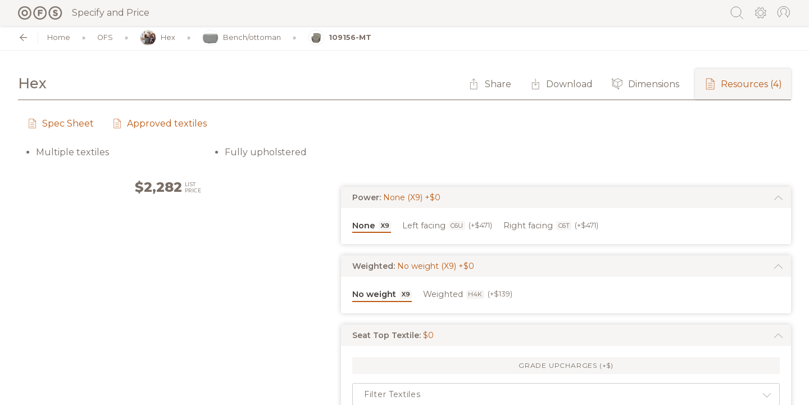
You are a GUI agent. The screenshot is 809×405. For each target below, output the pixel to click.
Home (58, 38)
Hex (157, 38)
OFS (105, 38)
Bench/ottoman (241, 38)
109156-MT (339, 38)
